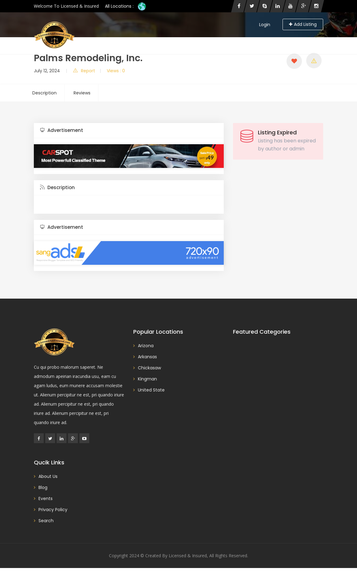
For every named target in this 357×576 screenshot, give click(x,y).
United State (151, 390)
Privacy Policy (302, 40)
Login (264, 25)
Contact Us (243, 40)
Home (144, 40)
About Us (212, 40)
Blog (164, 40)
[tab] (129, 130)
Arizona (146, 346)
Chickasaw (149, 368)
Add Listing (303, 24)
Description (44, 93)
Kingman (147, 379)
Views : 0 (116, 71)
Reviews (82, 93)
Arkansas (147, 357)
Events (272, 40)
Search (186, 40)
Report (84, 71)
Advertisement (61, 130)
